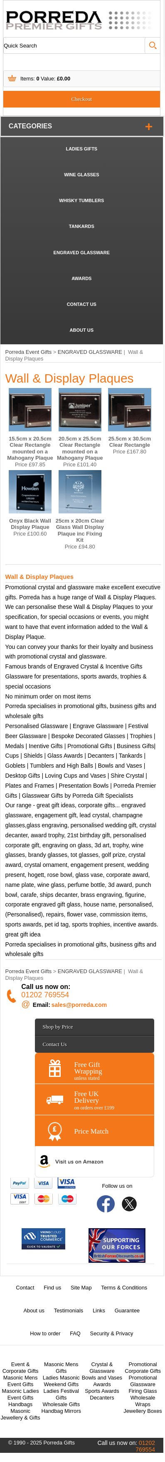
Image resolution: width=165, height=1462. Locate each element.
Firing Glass (142, 1391)
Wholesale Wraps (143, 1400)
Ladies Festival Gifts (61, 1394)
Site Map (81, 1287)
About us (33, 1310)
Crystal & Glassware (101, 1367)
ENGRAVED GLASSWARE (82, 252)
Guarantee (127, 1310)
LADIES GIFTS (81, 148)
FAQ (75, 1333)
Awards (102, 1384)
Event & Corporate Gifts (20, 1367)
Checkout (81, 99)
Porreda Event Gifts (28, 352)
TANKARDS (81, 226)
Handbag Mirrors (61, 1411)
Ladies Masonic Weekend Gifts (61, 1380)
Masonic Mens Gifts (61, 1367)
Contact (25, 1287)
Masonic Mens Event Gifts (20, 1380)
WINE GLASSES (81, 174)
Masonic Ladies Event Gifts (20, 1394)
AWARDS (81, 278)
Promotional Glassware (142, 1380)
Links (99, 1310)
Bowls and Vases (102, 1377)
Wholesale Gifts (61, 1404)
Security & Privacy (111, 1333)
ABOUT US (82, 330)
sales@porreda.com (79, 1004)
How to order (45, 1333)
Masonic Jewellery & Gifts (20, 1414)
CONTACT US (81, 304)
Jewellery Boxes (142, 1411)
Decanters (102, 1397)
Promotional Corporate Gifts (143, 1367)
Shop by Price (58, 1027)
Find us (52, 1287)
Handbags (20, 1404)
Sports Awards (102, 1391)
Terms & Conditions (124, 1287)
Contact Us (55, 1044)
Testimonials (68, 1310)
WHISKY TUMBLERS (81, 200)
